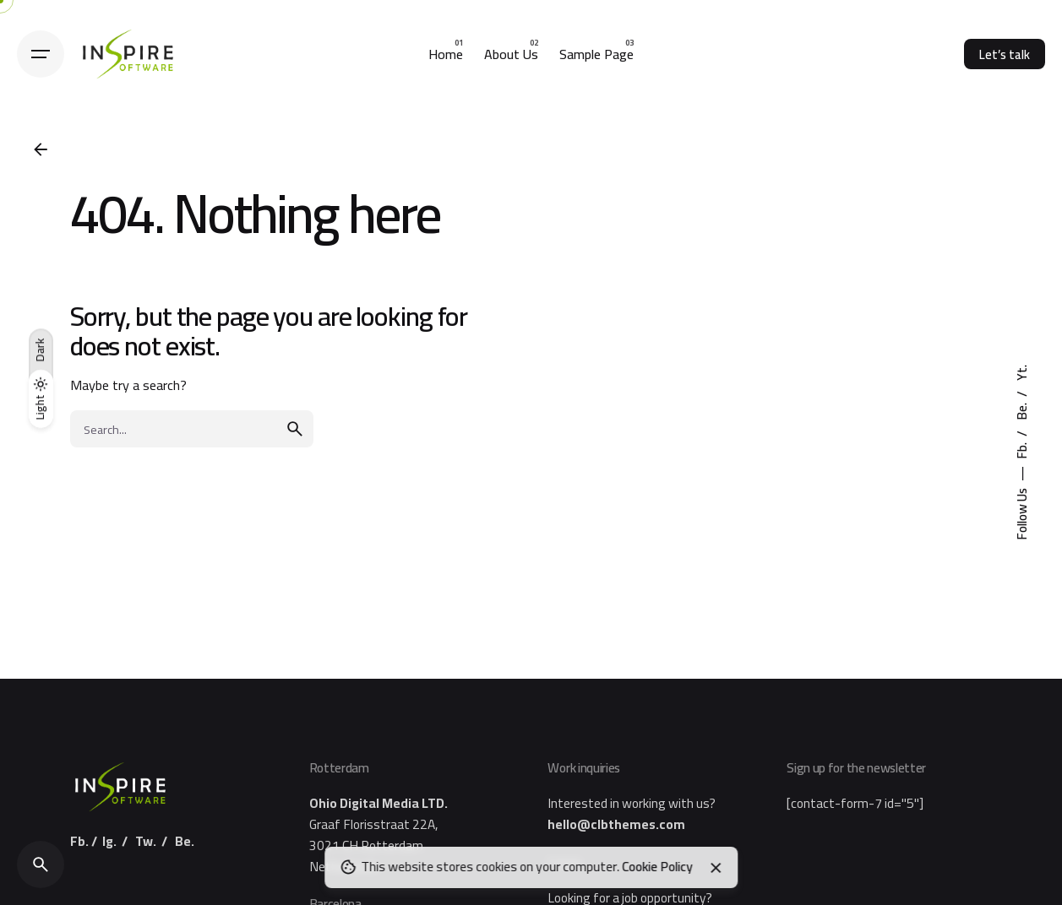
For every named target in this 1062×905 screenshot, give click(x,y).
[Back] (40, 149)
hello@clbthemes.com (616, 824)
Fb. (1022, 449)
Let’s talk (1004, 54)
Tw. (145, 841)
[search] (294, 428)
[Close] (716, 868)
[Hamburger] (40, 54)
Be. (1022, 410)
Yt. (1022, 373)
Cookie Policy (657, 866)
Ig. (109, 841)
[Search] (40, 864)
